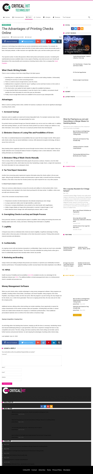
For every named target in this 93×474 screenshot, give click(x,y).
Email (3, 372)
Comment (4, 354)
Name (3, 367)
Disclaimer (66, 470)
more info (30, 275)
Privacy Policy (57, 470)
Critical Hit (26, 470)
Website (4, 377)
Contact (34, 470)
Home (3, 22)
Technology (8, 22)
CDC (16, 277)
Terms (49, 470)
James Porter (6, 37)
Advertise (42, 470)
